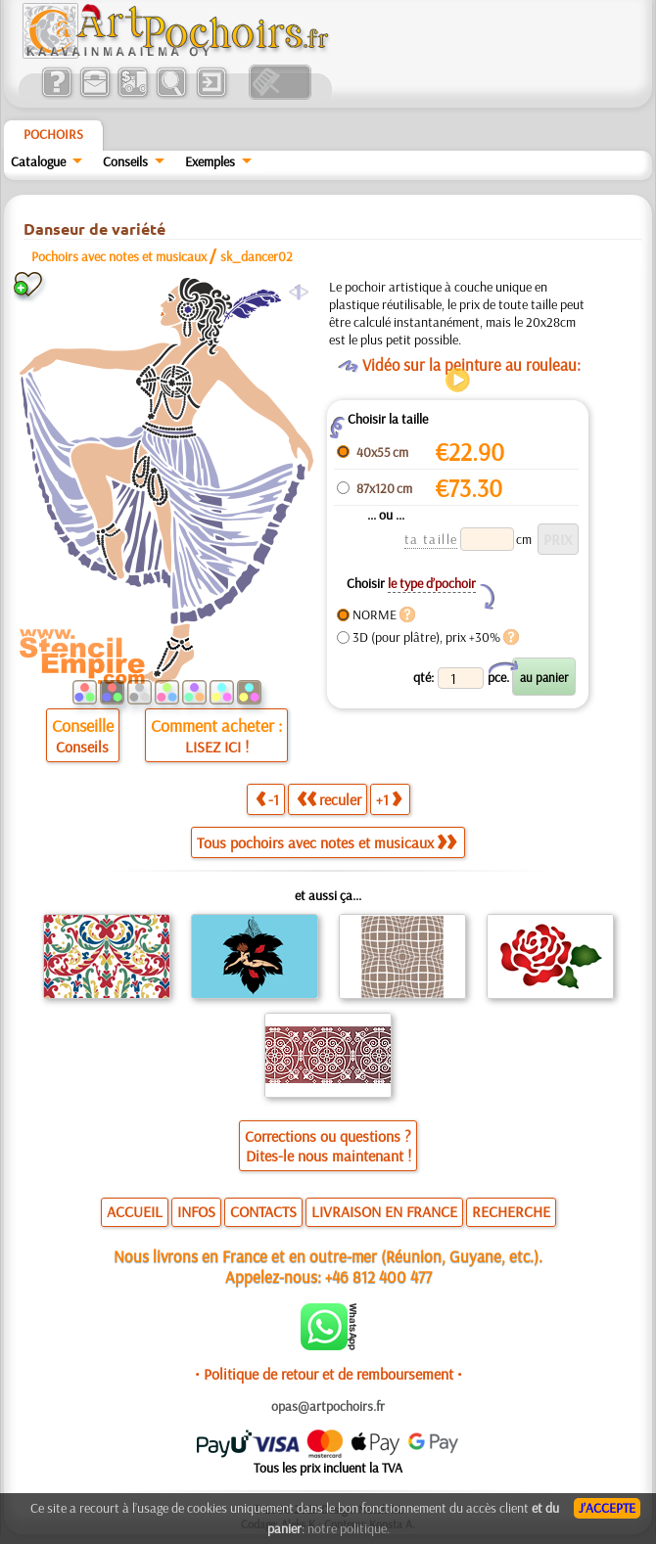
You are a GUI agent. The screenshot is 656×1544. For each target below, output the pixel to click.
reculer (329, 799)
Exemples (210, 161)
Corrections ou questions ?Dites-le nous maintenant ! (328, 1145)
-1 (267, 799)
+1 (388, 799)
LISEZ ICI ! (217, 746)
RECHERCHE (511, 1211)
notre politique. (348, 1528)
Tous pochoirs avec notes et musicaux (326, 842)
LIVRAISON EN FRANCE (384, 1211)
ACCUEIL (135, 1211)
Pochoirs (53, 134)
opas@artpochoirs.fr (328, 1406)
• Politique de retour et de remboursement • (328, 1374)
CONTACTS (263, 1211)
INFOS (196, 1211)
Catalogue (38, 161)
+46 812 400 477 (378, 1276)
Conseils (125, 161)
